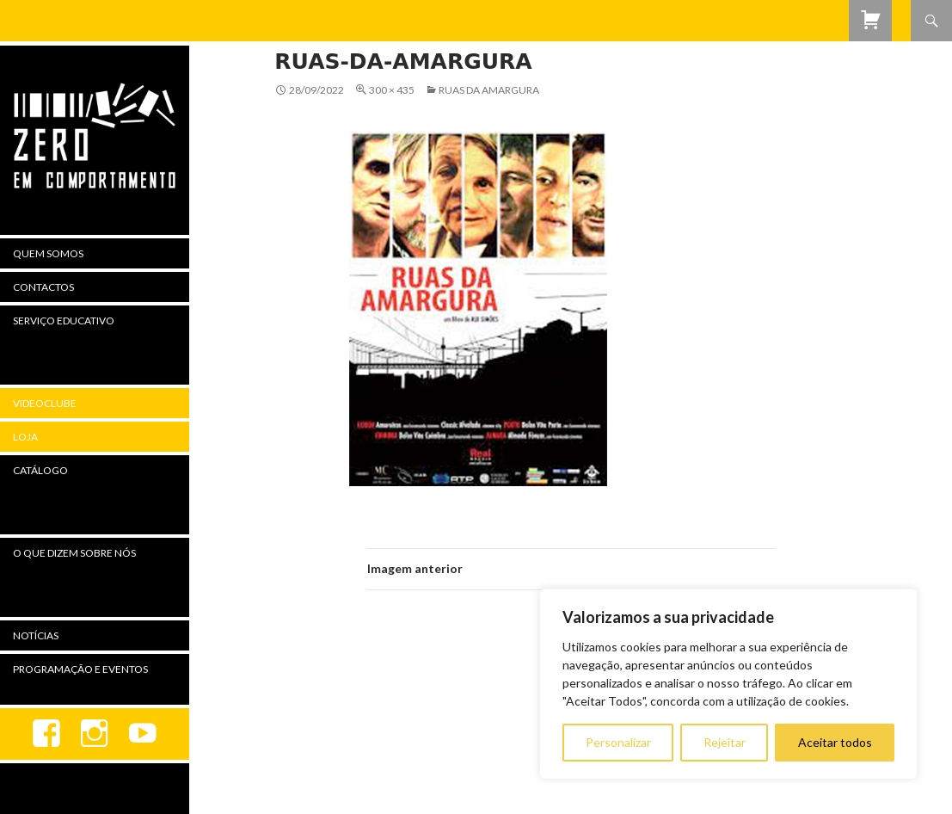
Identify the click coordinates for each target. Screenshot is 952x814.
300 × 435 (392, 89)
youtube (143, 734)
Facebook (46, 734)
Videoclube (45, 403)
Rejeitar (724, 742)
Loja (25, 436)
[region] (728, 684)
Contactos (43, 287)
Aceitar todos (835, 742)
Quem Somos (48, 253)
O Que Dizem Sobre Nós (74, 552)
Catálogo (40, 470)
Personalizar (618, 742)
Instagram (95, 734)
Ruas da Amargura (489, 89)
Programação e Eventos (80, 669)
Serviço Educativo (63, 320)
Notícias (35, 635)
